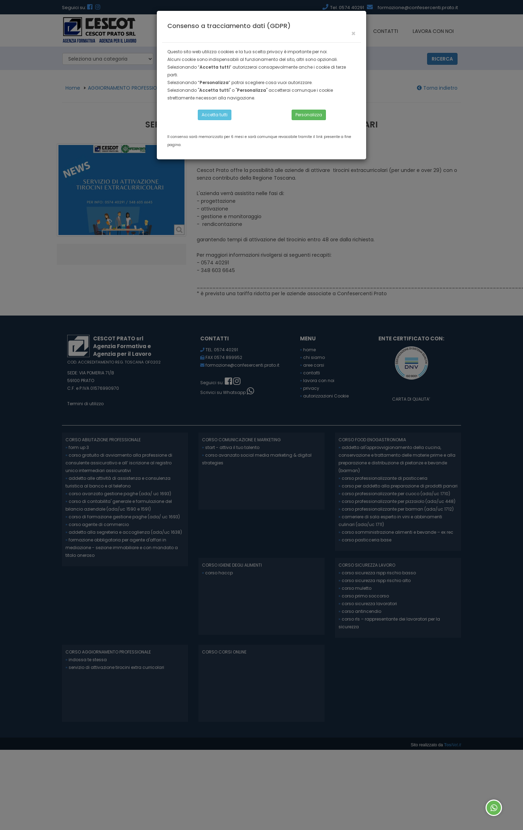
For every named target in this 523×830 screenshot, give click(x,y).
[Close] (353, 33)
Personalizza (308, 115)
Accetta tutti (215, 115)
